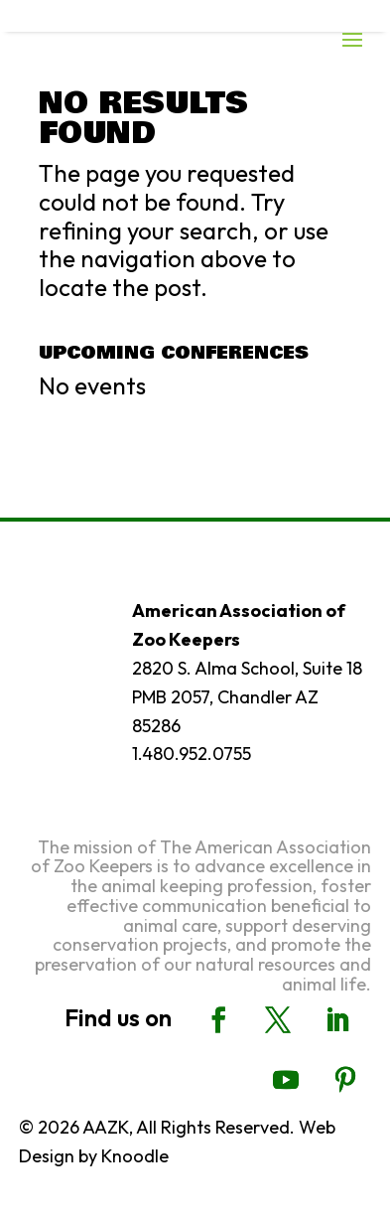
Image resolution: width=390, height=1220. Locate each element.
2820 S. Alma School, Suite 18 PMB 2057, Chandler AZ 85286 (247, 697)
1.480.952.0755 (191, 753)
